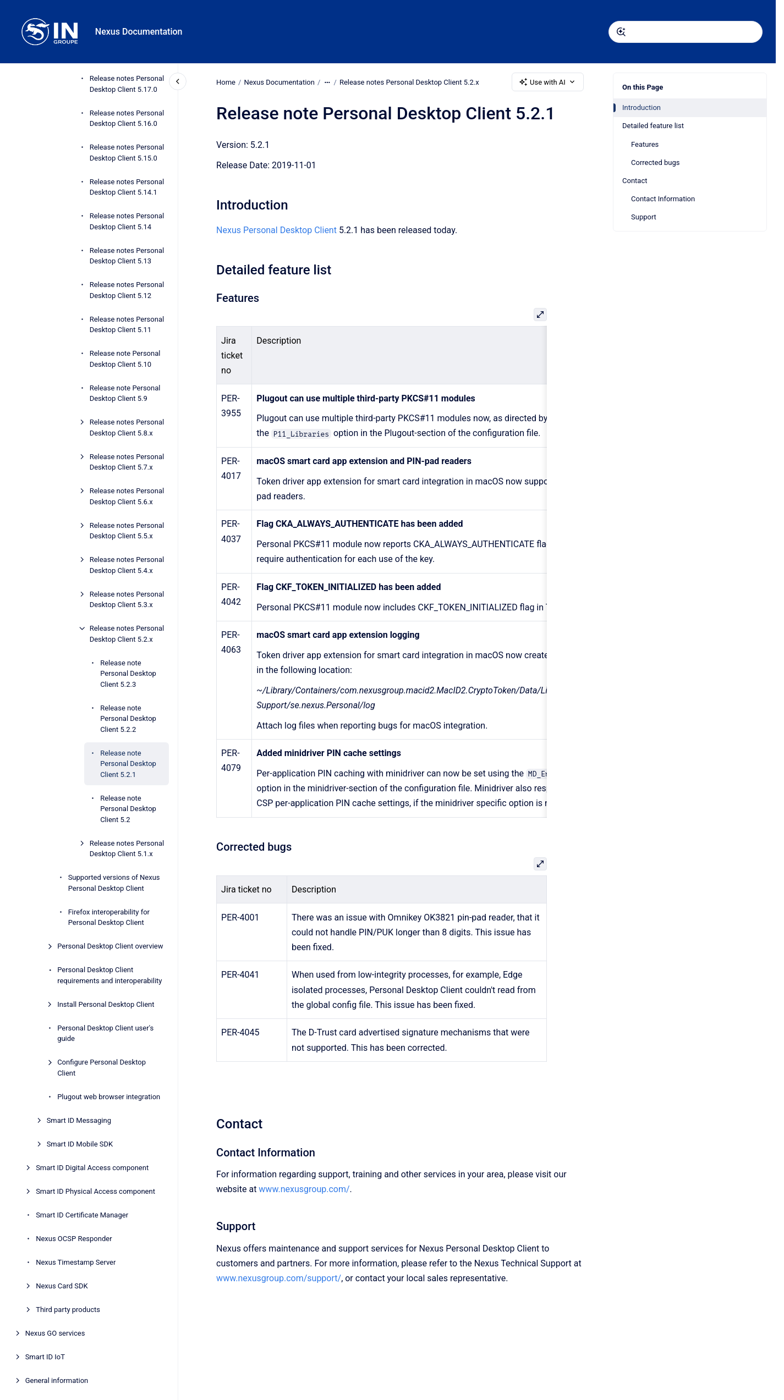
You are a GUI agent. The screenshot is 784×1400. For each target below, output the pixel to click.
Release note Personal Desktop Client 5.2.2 (128, 719)
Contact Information (663, 199)
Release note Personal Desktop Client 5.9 (125, 393)
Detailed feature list (653, 126)
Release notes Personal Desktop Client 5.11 (127, 324)
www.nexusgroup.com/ (304, 1189)
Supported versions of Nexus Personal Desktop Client (114, 882)
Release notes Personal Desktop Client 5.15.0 (127, 152)
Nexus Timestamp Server (76, 1262)
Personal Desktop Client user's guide (105, 1033)
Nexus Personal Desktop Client (276, 230)
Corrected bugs (655, 162)
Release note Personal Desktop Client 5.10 (125, 358)
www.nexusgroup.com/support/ (278, 1278)
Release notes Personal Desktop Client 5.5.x (127, 531)
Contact (634, 181)
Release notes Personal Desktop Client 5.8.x (127, 427)
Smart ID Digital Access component (92, 1168)
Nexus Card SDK (62, 1286)
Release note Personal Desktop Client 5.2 (128, 809)
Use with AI (548, 82)
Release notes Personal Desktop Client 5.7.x (127, 462)
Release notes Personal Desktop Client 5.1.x (127, 848)
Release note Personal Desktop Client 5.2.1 (128, 764)
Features (645, 144)
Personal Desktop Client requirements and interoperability (109, 975)
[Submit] (621, 32)
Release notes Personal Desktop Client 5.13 (127, 256)
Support (643, 217)
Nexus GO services (55, 1333)
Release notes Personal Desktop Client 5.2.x (127, 633)
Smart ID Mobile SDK (80, 1144)
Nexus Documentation (139, 31)
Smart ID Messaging (79, 1120)
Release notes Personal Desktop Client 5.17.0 (127, 83)
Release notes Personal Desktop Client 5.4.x (127, 565)
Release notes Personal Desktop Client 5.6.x (127, 496)
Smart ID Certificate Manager (82, 1215)
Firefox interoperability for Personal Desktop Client (109, 917)
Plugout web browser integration (108, 1097)
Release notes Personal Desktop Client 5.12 (127, 290)
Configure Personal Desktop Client (101, 1067)
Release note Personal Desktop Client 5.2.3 (128, 673)
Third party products (68, 1309)
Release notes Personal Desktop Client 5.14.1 (127, 187)
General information (57, 1380)
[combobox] (685, 31)
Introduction (641, 107)
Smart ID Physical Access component (95, 1191)
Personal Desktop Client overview (110, 946)
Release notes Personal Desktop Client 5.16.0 (127, 118)
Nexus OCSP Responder (74, 1238)
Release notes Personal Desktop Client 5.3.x (127, 599)
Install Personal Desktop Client (105, 1004)
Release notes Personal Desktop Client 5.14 (127, 221)
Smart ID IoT (45, 1357)
